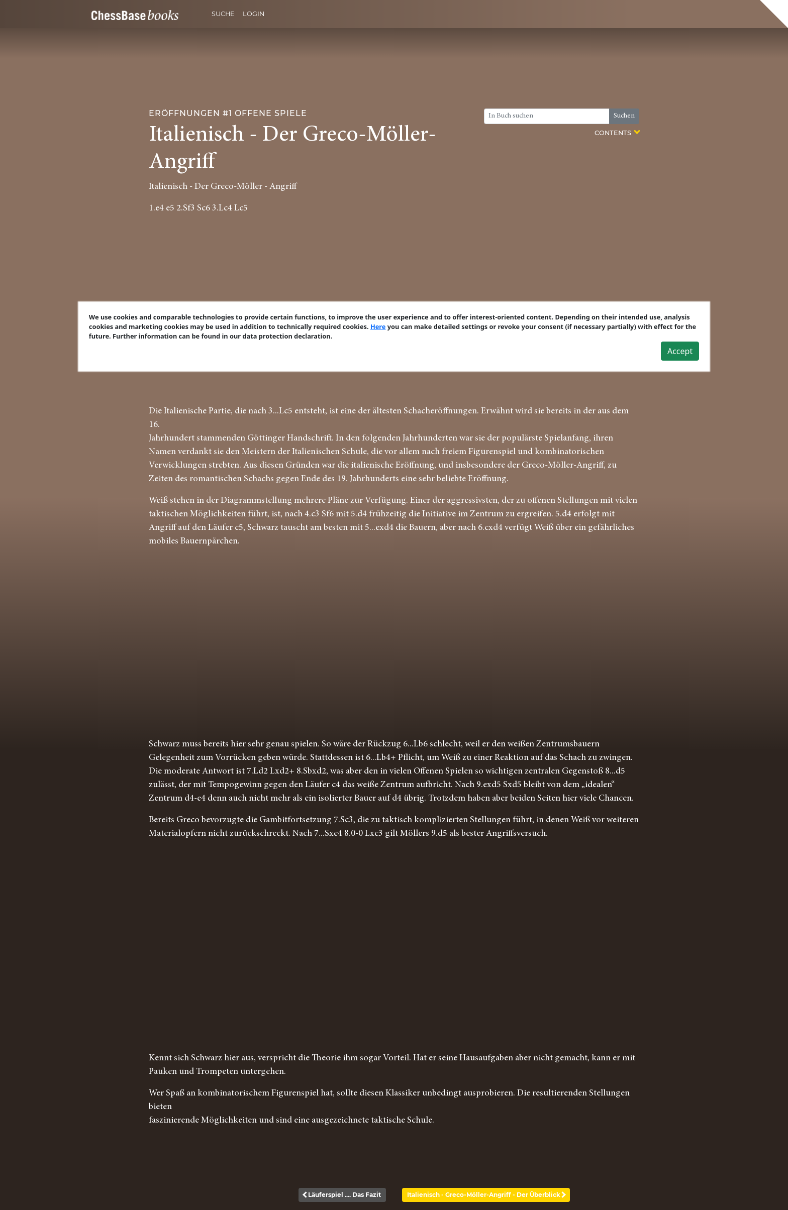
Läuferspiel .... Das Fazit (342, 1194)
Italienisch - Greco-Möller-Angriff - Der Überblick (486, 1194)
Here (378, 326)
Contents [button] (617, 132)
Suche (223, 14)
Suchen (624, 116)
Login (253, 14)
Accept (680, 351)
